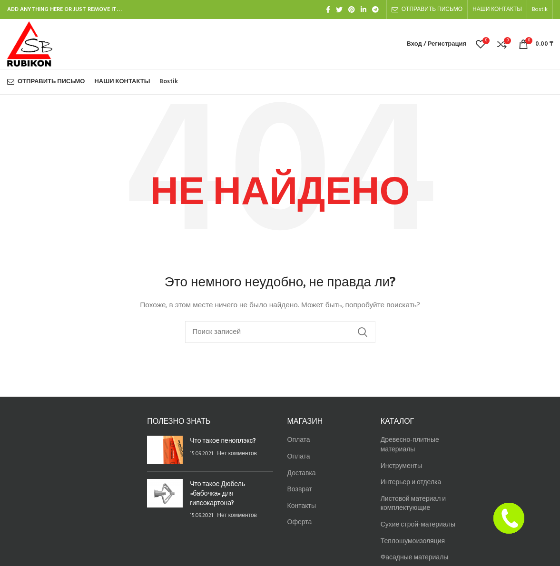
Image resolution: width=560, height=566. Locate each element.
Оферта (299, 522)
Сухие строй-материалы (418, 524)
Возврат (300, 489)
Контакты (301, 506)
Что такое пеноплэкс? (222, 440)
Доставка (301, 473)
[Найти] (280, 332)
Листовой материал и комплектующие (413, 504)
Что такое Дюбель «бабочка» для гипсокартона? (217, 493)
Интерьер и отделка (411, 482)
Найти (362, 332)
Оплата (298, 440)
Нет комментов (237, 454)
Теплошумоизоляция (413, 541)
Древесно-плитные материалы (410, 445)
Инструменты (401, 466)
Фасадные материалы (415, 557)
